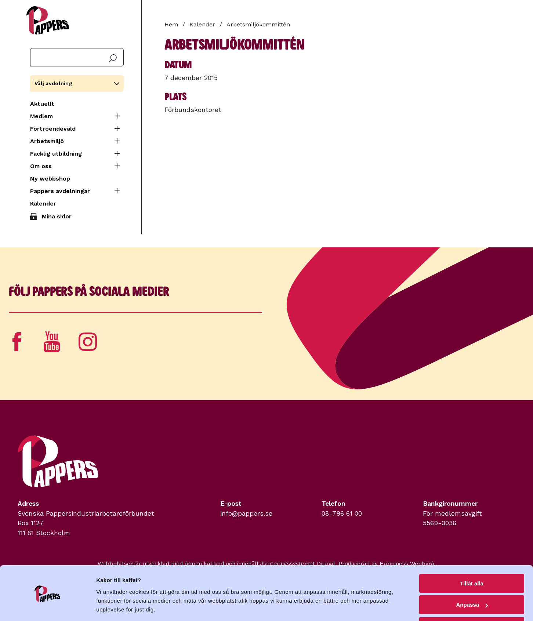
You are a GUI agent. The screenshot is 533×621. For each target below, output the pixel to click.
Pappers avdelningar (60, 191)
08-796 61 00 (342, 513)
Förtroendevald (53, 128)
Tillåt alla (471, 560)
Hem (171, 24)
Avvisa (472, 603)
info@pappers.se (246, 513)
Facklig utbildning (56, 153)
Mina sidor (57, 216)
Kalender (43, 203)
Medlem (41, 116)
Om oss (41, 166)
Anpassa (472, 581)
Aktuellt (42, 103)
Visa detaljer (112, 606)
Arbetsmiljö (47, 141)
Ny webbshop (50, 178)
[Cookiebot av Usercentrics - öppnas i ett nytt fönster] (47, 606)
